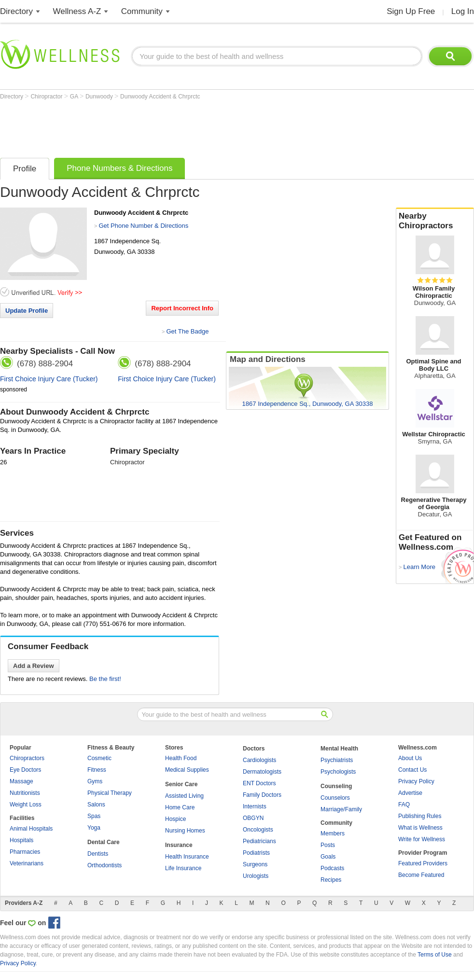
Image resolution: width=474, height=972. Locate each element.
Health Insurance (187, 856)
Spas (93, 816)
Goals (328, 856)
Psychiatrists (337, 760)
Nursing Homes (185, 830)
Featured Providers (422, 863)
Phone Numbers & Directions (119, 168)
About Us (410, 758)
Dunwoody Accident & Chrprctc (160, 96)
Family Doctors (262, 794)
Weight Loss (26, 804)
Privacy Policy (416, 781)
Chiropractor (47, 96)
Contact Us (412, 769)
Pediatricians (259, 841)
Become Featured (421, 875)
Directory (16, 11)
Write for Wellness (421, 839)
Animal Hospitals (31, 828)
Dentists (97, 853)
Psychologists (338, 771)
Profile (24, 168)
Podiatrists (256, 852)
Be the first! (105, 678)
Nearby (435, 221)
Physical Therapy (109, 793)
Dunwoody (99, 96)
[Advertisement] (175, 126)
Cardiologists (259, 760)
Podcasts (332, 868)
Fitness (96, 769)
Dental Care (103, 842)
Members (333, 833)
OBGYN (253, 818)
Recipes (331, 879)
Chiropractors (27, 758)
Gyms (94, 781)
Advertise (410, 793)
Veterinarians (26, 863)
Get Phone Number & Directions (143, 225)
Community (142, 11)
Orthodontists (104, 865)
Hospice (175, 819)
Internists (254, 806)
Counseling (336, 786)
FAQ (404, 804)
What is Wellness (420, 827)
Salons (96, 804)
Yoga (93, 827)
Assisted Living (184, 795)
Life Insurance (183, 868)
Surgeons (255, 864)
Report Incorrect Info (182, 308)
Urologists (255, 876)
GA (75, 96)
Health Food (180, 758)
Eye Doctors (25, 769)
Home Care (180, 807)
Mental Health (339, 748)
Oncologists (258, 829)
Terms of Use (435, 954)
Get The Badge (187, 331)
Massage (21, 781)
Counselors (335, 797)
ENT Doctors (259, 783)
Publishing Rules (419, 816)
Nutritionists (25, 793)
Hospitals (21, 840)
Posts (328, 845)
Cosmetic (99, 758)
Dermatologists (262, 771)
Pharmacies (25, 851)
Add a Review (33, 665)
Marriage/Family (341, 809)
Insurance (179, 845)
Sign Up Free (411, 11)
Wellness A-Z (77, 11)
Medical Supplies (187, 769)
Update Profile (26, 310)
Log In (462, 11)
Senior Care (181, 784)
